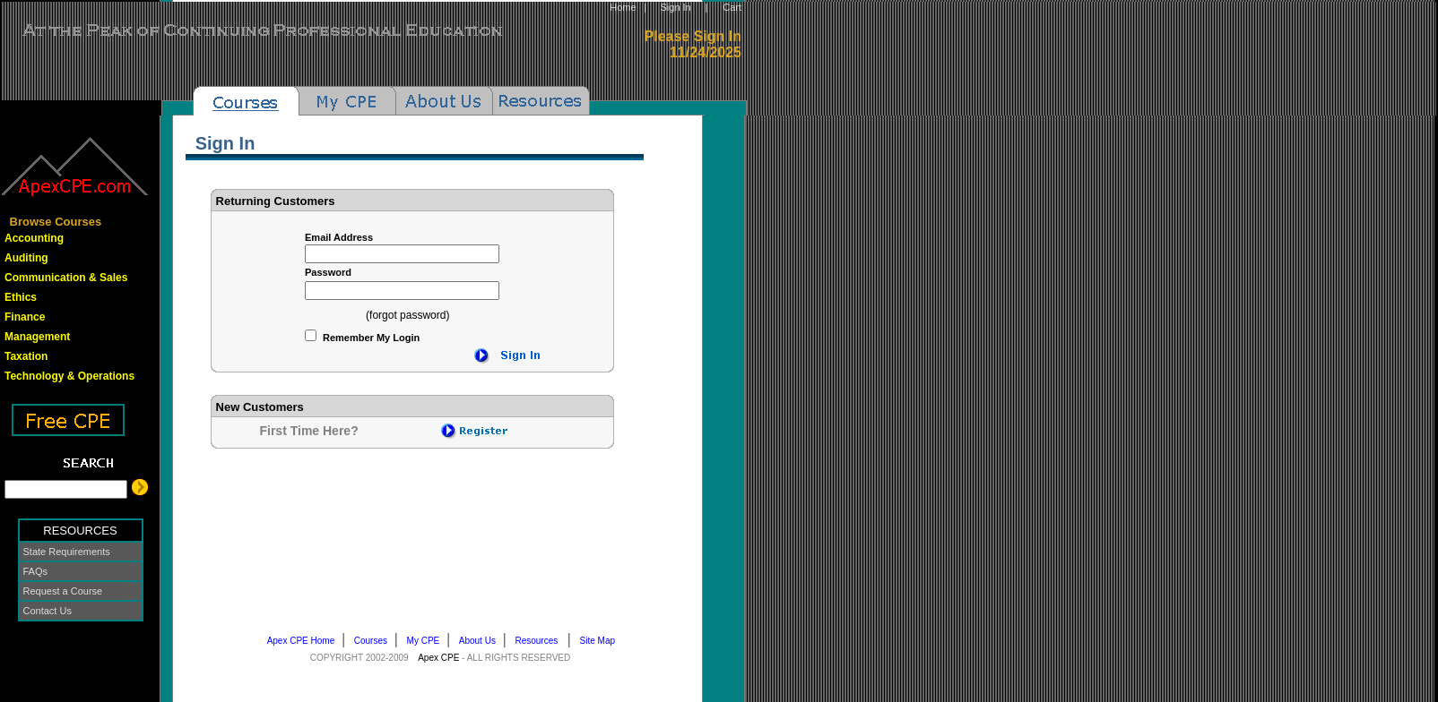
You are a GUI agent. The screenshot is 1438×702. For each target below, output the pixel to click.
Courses (374, 641)
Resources (541, 641)
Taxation (26, 356)
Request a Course (63, 591)
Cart (732, 7)
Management (37, 336)
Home (623, 7)
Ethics (20, 297)
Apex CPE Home (304, 641)
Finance (24, 317)
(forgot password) (407, 315)
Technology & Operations (69, 376)
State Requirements (66, 551)
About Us (481, 641)
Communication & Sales (65, 277)
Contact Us (47, 610)
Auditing (26, 258)
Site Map (601, 641)
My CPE (427, 641)
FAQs (35, 571)
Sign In (675, 7)
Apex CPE (438, 658)
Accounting (34, 238)
